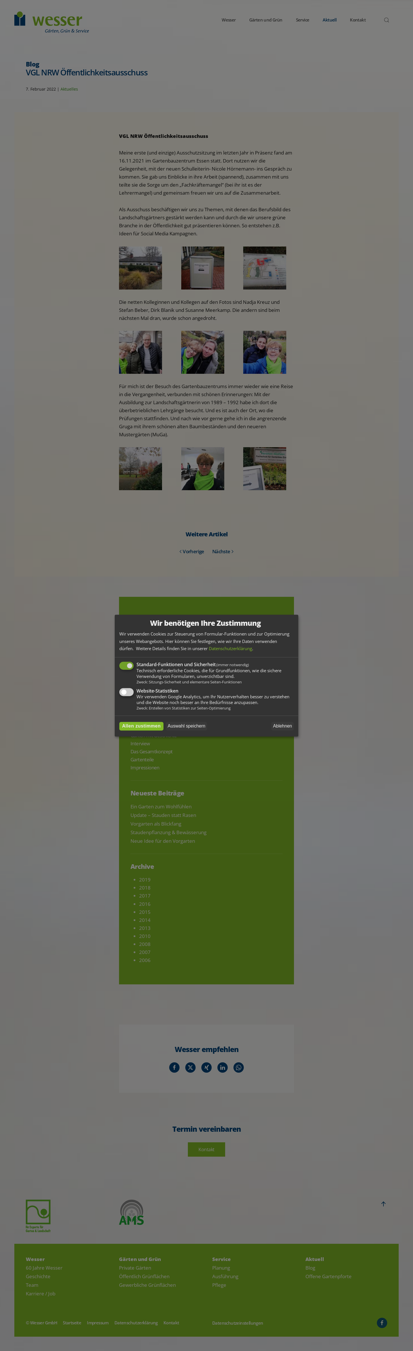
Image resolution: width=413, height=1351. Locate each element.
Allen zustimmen (141, 726)
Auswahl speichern (186, 726)
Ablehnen (282, 726)
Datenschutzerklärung (230, 649)
